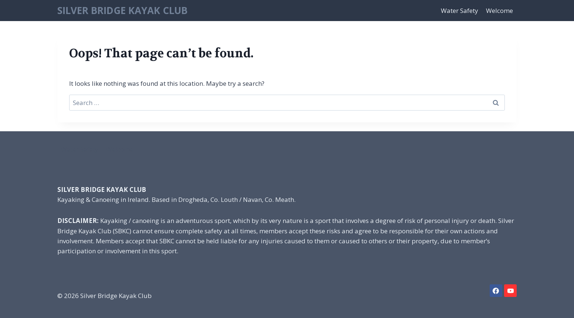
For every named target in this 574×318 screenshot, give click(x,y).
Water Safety (459, 10)
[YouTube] (510, 290)
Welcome (499, 10)
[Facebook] (496, 290)
